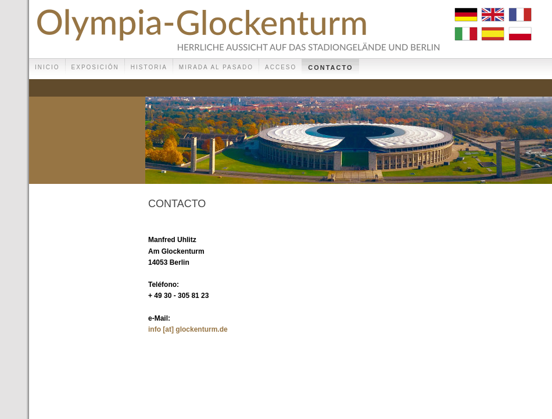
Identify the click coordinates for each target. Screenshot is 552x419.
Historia (149, 67)
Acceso (280, 67)
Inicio (47, 67)
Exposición (95, 67)
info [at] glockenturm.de (188, 329)
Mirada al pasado (216, 67)
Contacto (330, 67)
